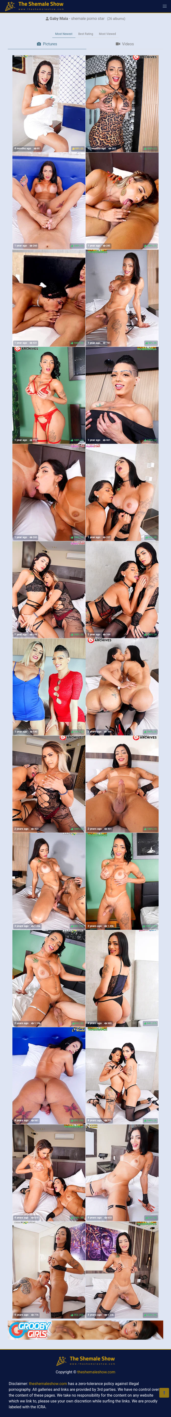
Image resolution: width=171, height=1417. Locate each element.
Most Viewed (107, 34)
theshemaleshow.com (96, 1372)
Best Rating (85, 34)
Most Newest (63, 34)
